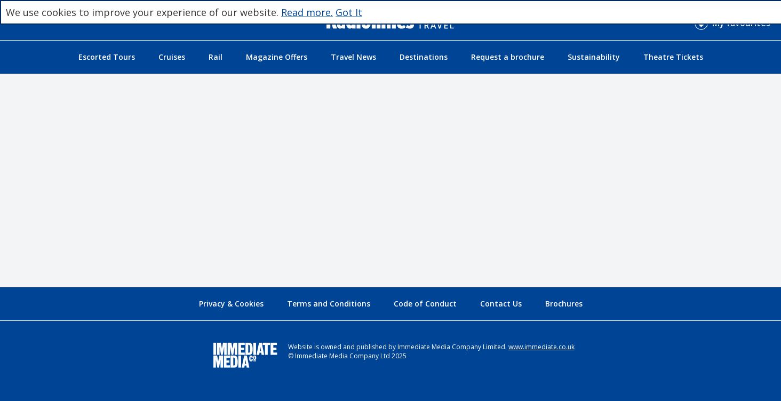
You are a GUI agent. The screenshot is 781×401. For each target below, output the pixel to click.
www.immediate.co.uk (541, 346)
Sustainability (594, 57)
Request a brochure (507, 57)
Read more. (307, 12)
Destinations (424, 57)
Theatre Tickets (673, 57)
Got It (349, 12)
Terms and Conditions (328, 303)
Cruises (171, 57)
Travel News (353, 57)
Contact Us (501, 303)
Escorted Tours (106, 57)
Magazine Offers (276, 57)
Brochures (564, 303)
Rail (215, 57)
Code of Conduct (425, 303)
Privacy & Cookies (231, 303)
